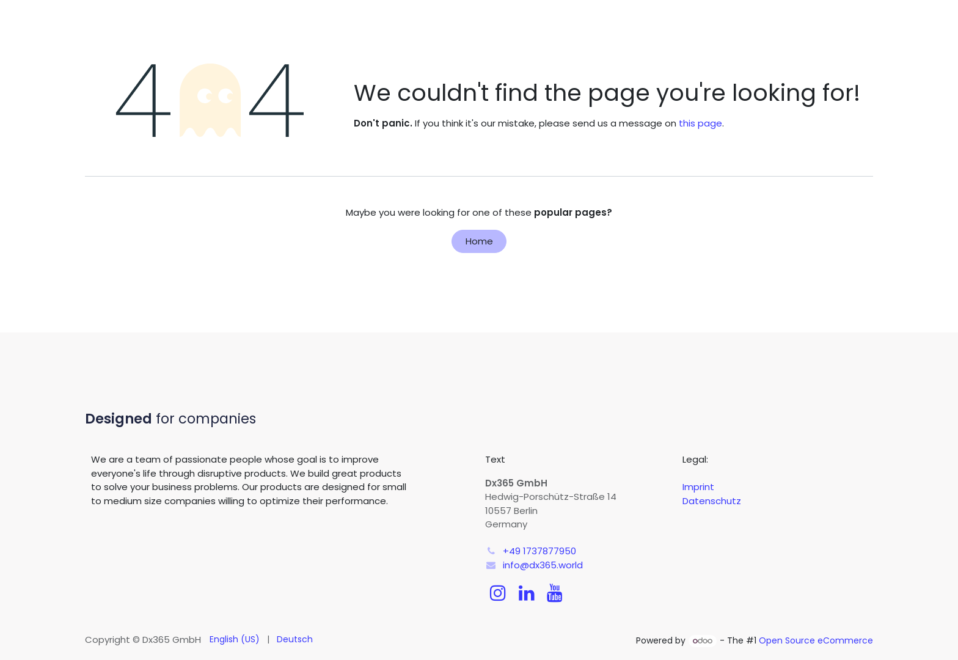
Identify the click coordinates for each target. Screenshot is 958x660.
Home (479, 241)
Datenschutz (711, 500)
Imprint (698, 486)
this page (700, 123)
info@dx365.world (543, 565)
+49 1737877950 (539, 550)
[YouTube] (555, 593)
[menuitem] (235, 639)
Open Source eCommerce (816, 640)
